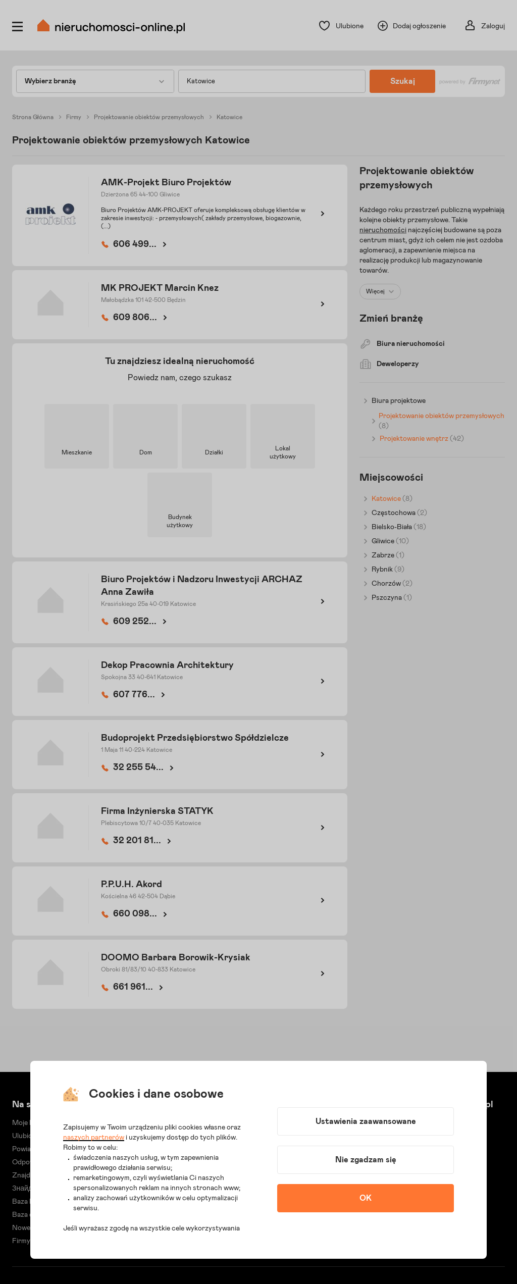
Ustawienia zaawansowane (366, 1121)
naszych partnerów (93, 1137)
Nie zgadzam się (365, 1160)
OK (365, 1198)
